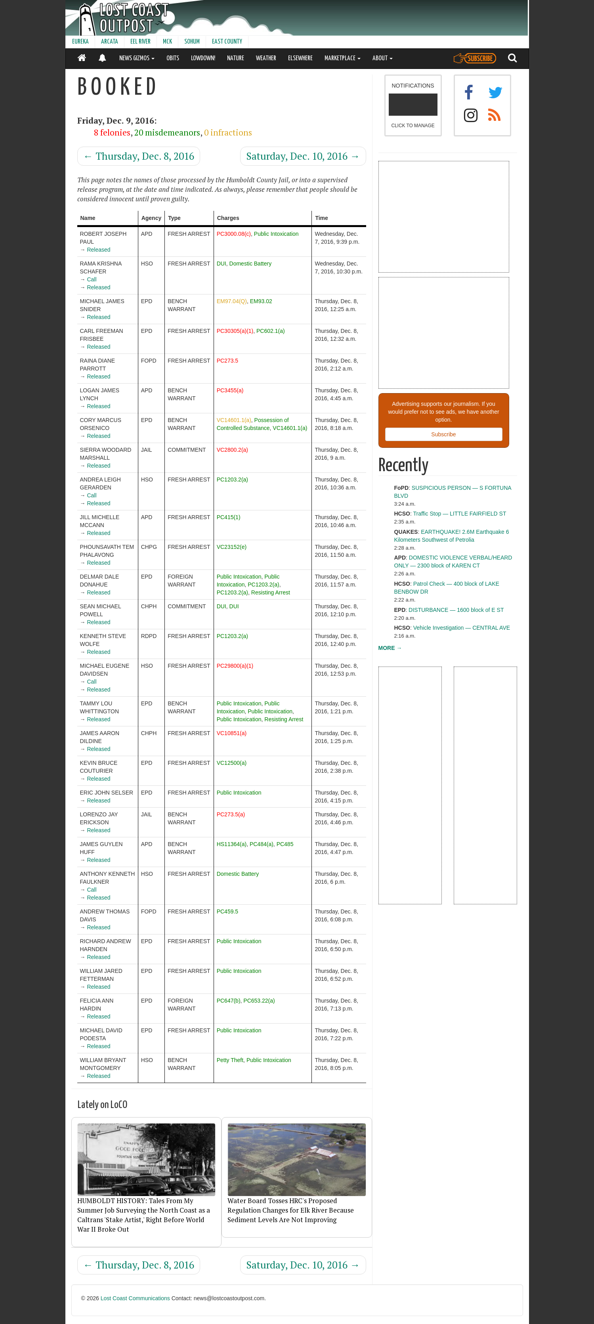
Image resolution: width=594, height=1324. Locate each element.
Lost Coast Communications (135, 1298)
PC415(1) (229, 517)
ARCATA (109, 41)
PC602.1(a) (270, 331)
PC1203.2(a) (232, 479)
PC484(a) (261, 844)
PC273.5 (227, 360)
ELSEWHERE (300, 58)
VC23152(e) (232, 547)
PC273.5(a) (231, 814)
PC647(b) (229, 1000)
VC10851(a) (232, 733)
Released (98, 249)
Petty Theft (230, 1060)
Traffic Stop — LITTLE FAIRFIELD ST (459, 513)
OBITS (172, 58)
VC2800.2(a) (232, 450)
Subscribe (443, 434)
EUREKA (80, 41)
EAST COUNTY (227, 41)
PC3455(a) (230, 390)
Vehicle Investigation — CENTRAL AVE (461, 628)
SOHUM (192, 41)
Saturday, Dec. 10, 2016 (303, 155)
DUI (221, 263)
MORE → (390, 648)
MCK (167, 41)
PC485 (285, 844)
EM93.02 (261, 301)
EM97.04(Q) (232, 301)
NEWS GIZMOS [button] (137, 58)
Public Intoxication (276, 234)
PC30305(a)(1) (235, 331)
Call (91, 279)
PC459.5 (227, 911)
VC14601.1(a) (234, 420)
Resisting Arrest (270, 592)
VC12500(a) (232, 763)
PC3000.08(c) (234, 234)
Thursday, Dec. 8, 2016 (138, 155)
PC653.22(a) (259, 1000)
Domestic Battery (250, 263)
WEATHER (266, 58)
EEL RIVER (140, 41)
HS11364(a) (232, 844)
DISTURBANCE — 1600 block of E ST (456, 610)
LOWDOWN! (203, 58)
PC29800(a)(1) (235, 666)
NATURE (235, 58)
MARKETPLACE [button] (343, 58)
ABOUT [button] (382, 58)
